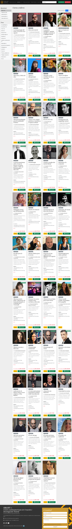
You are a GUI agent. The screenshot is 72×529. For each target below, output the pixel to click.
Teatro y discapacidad (32, 76)
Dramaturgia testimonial (32, 347)
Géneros (3, 38)
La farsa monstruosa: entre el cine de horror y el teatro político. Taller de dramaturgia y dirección (19, 166)
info (15, 55)
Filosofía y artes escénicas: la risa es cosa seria (48, 77)
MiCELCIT (67, 2)
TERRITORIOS (34, 2)
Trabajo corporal (5, 54)
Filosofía (3, 36)
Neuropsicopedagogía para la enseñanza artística (19, 121)
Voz (2, 58)
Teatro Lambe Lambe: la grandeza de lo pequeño (64, 300)
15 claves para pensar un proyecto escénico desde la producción (34, 392)
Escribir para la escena (17, 254)
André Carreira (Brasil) (34, 124)
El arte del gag (32, 435)
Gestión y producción (5, 41)
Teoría (3, 51)
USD (70, 10)
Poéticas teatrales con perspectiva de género (34, 478)
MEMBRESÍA (61, 2)
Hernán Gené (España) (49, 350)
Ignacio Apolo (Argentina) (35, 164)
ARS (67, 10)
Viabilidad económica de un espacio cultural (49, 479)
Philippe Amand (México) (50, 259)
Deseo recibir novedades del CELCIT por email (53, 524)
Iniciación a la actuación (62, 163)
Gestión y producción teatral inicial (49, 163)
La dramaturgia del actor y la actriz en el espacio (19, 31)
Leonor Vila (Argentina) (19, 124)
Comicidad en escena (64, 391)
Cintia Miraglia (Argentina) (20, 350)
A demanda (4, 14)
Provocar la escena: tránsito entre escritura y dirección (34, 300)
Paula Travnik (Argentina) (50, 482)
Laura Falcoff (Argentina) (20, 397)
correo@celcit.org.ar (7, 520)
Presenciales (4, 16)
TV (21, 2)
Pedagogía (4, 47)
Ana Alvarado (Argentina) (65, 33)
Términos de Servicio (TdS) (18, 525)
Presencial (61, 160)
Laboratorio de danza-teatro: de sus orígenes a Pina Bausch (19, 393)
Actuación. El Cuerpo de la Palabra (64, 210)
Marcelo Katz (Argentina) (50, 394)
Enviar (55, 526)
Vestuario (3, 56)
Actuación (4, 26)
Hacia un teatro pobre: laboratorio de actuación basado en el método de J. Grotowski (19, 302)
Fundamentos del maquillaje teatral (63, 120)
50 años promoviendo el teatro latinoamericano (11, 513)
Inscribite (21, 55)
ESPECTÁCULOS (12, 2)
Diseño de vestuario (33, 209)
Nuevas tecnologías (5, 45)
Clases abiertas (4, 18)
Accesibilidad (4, 24)
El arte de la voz (48, 119)
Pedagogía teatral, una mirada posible (18, 210)
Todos (3, 10)
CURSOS (18, 2)
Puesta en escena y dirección (18, 347)
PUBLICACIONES (26, 2)
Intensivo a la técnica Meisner (64, 347)
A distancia (4, 12)
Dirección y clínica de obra (19, 76)
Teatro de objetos (63, 75)
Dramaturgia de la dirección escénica (48, 210)
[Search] (49, 2)
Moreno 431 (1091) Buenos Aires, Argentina (11, 518)
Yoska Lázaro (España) (64, 350)
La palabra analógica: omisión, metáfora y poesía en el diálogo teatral (49, 32)
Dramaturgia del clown (48, 347)
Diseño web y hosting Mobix (8, 525)
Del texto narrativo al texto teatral (18, 436)
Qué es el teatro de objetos (63, 30)
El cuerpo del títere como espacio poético (49, 436)
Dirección (3, 32)
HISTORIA (39, 2)
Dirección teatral (33, 30)
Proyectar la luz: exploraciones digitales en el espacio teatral (49, 256)
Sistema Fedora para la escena (34, 254)
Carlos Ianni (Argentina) (19, 34)
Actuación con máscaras (47, 391)
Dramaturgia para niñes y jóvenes (63, 254)
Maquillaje (3, 43)
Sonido (3, 49)
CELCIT (6, 508)
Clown (3, 28)
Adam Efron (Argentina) (65, 123)
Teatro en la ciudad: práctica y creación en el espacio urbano (34, 121)
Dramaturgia (4, 34)
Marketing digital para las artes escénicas (18, 479)
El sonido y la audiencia (62, 436)
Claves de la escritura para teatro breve (49, 299)
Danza (3, 30)
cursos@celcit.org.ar (15, 520)
